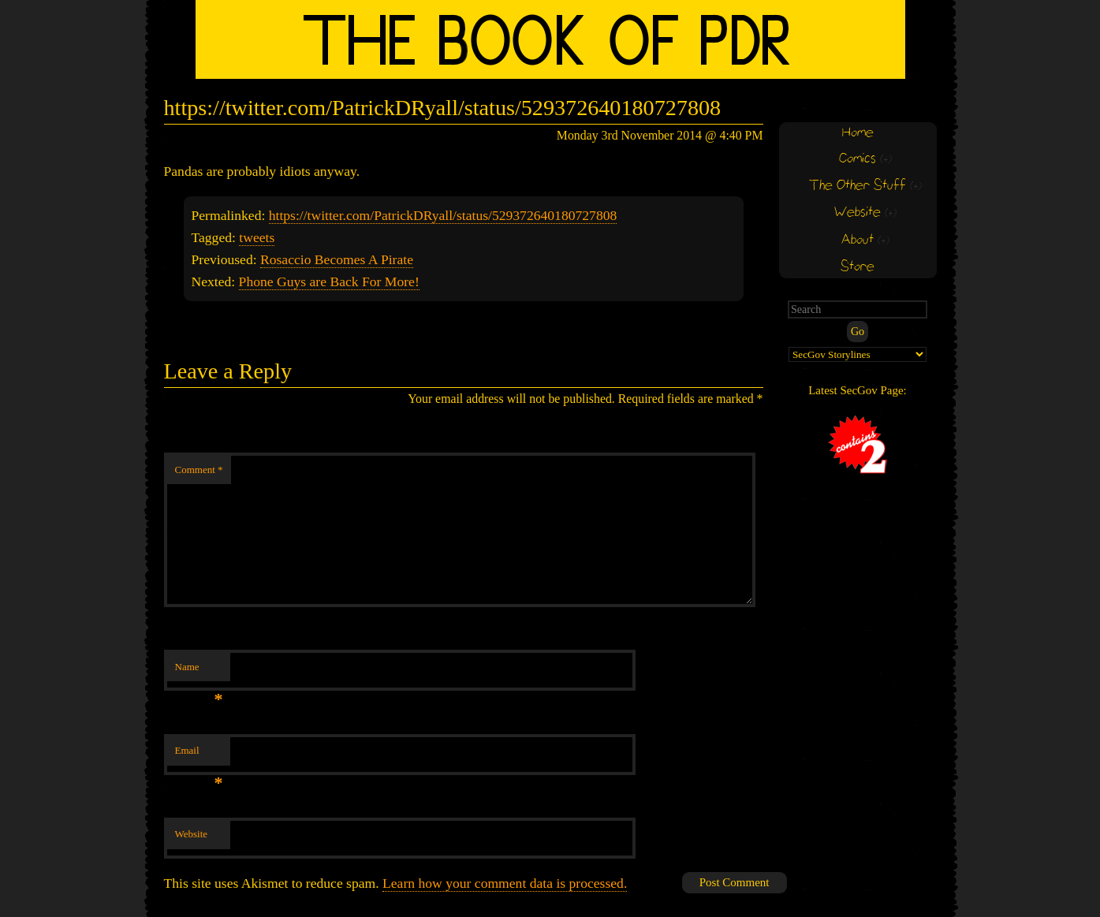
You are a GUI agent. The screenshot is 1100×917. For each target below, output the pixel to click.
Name (199, 671)
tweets (256, 237)
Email (199, 755)
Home (858, 133)
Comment (199, 469)
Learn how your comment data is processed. (504, 883)
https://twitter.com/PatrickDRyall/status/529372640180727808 (443, 215)
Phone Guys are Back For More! (329, 281)
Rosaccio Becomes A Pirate (336, 259)
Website (191, 834)
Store (857, 267)
